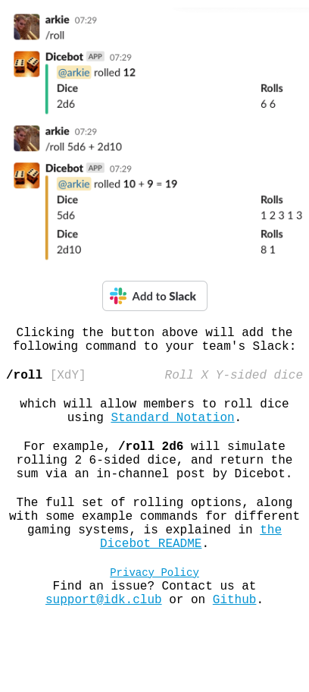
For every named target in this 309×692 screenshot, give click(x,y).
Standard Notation (172, 431)
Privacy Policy (154, 611)
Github (235, 644)
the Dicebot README (191, 570)
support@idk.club (103, 644)
